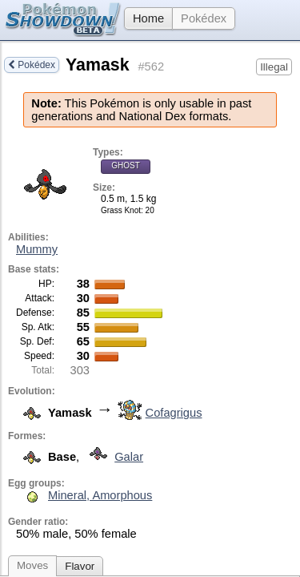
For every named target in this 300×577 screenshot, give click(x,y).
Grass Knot (121, 210)
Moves (32, 565)
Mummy (37, 249)
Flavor (79, 566)
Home (144, 18)
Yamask (97, 65)
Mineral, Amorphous (100, 495)
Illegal (274, 67)
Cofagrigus (158, 412)
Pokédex (203, 18)
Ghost (125, 165)
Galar (112, 456)
